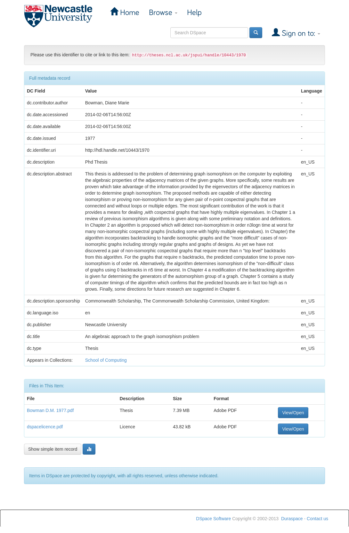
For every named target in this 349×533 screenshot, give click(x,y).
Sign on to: (300, 33)
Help (194, 13)
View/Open (293, 412)
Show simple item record (52, 449)
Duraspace (292, 518)
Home (128, 13)
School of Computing (106, 360)
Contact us (317, 518)
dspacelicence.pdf (45, 426)
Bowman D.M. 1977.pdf (50, 410)
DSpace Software (213, 518)
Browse (163, 13)
